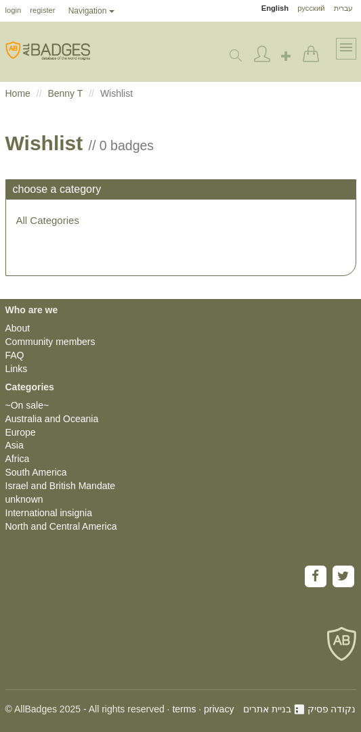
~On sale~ (27, 405)
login (13, 10)
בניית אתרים (274, 709)
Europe (20, 432)
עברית (343, 8)
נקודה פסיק (331, 709)
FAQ (14, 355)
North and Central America (61, 526)
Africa (17, 458)
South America (36, 472)
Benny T (65, 93)
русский (310, 8)
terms (184, 709)
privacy (219, 709)
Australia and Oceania (52, 418)
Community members (50, 341)
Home (17, 93)
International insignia (48, 512)
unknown (24, 499)
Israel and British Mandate (60, 485)
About (17, 328)
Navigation (91, 11)
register (42, 10)
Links (16, 368)
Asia (14, 445)
